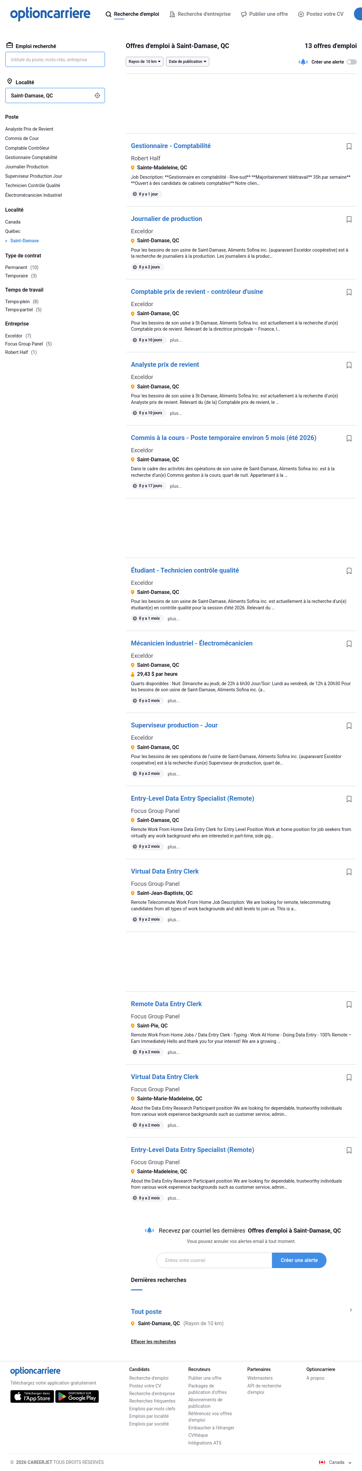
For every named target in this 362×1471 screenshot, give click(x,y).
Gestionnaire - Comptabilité (170, 146)
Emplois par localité (149, 1416)
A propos (315, 1378)
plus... (176, 340)
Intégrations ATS (204, 1443)
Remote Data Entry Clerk (166, 1004)
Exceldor (142, 231)
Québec (12, 231)
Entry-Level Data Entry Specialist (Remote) (192, 798)
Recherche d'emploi (148, 1378)
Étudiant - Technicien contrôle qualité (185, 570)
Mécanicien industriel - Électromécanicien (192, 643)
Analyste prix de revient (165, 364)
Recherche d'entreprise (152, 1393)
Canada (13, 222)
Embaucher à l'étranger (211, 1427)
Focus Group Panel (155, 810)
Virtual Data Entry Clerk (165, 871)
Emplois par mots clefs (152, 1408)
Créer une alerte (299, 1260)
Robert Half (145, 158)
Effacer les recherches (153, 1341)
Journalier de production (166, 219)
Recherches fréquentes (152, 1401)
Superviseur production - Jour (174, 725)
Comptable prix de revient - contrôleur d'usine (197, 291)
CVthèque (198, 1435)
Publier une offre (204, 1378)
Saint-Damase (24, 240)
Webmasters (260, 1378)
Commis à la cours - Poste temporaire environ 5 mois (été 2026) (224, 438)
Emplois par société (149, 1423)
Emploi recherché (31, 45)
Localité (20, 81)
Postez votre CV (320, 14)
